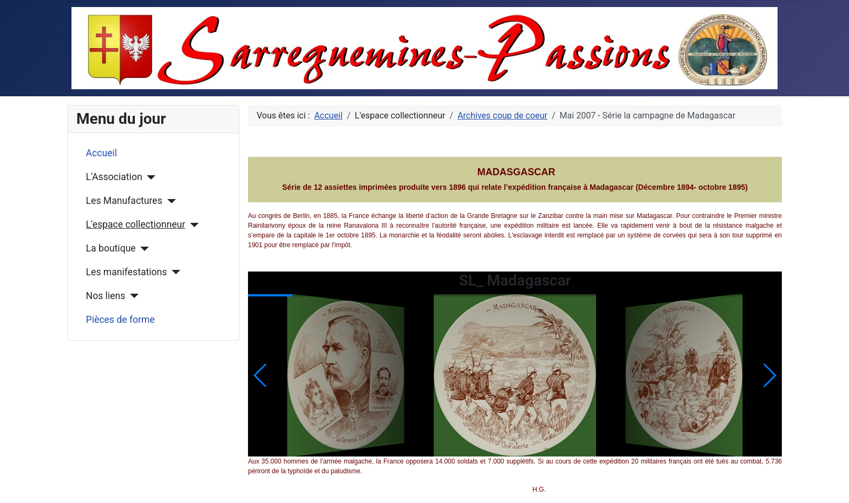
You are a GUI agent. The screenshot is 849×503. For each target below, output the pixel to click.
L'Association (114, 176)
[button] (769, 375)
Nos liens (106, 295)
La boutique (111, 248)
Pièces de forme (120, 319)
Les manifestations (126, 272)
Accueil (101, 153)
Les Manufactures (124, 200)
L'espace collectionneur (136, 224)
